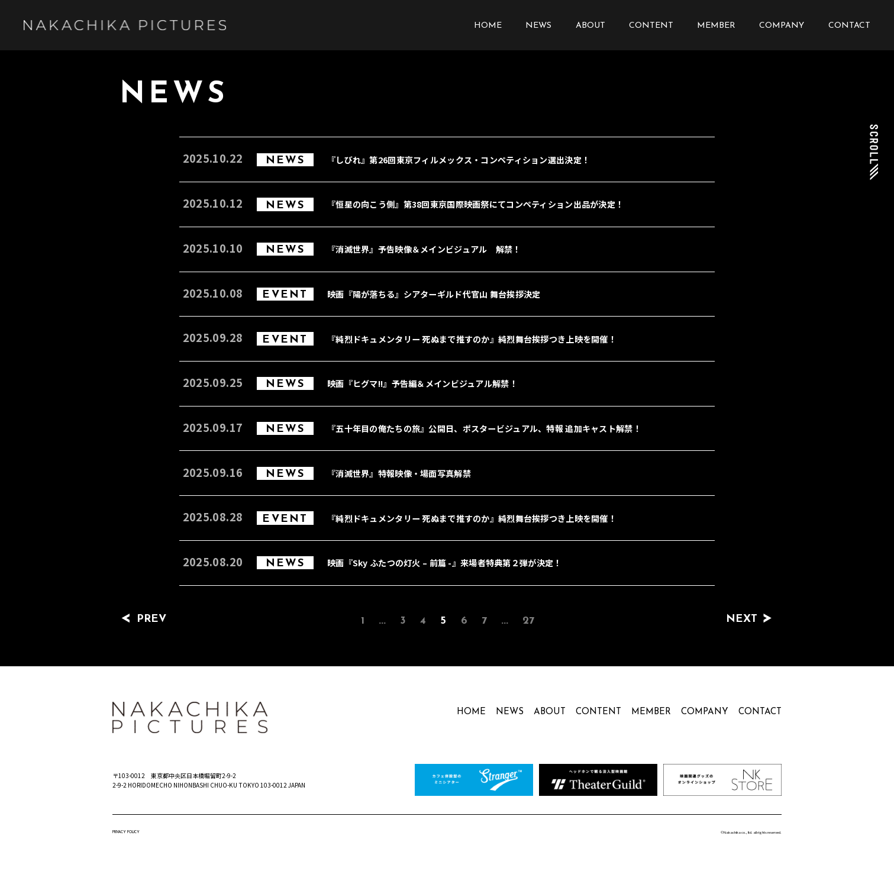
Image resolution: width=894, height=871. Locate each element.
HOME (488, 25)
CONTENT (651, 25)
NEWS (538, 25)
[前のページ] (125, 619)
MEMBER (716, 25)
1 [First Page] (362, 621)
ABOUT (590, 25)
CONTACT (849, 25)
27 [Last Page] (528, 621)
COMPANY (781, 25)
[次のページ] (767, 619)
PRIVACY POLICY (126, 832)
